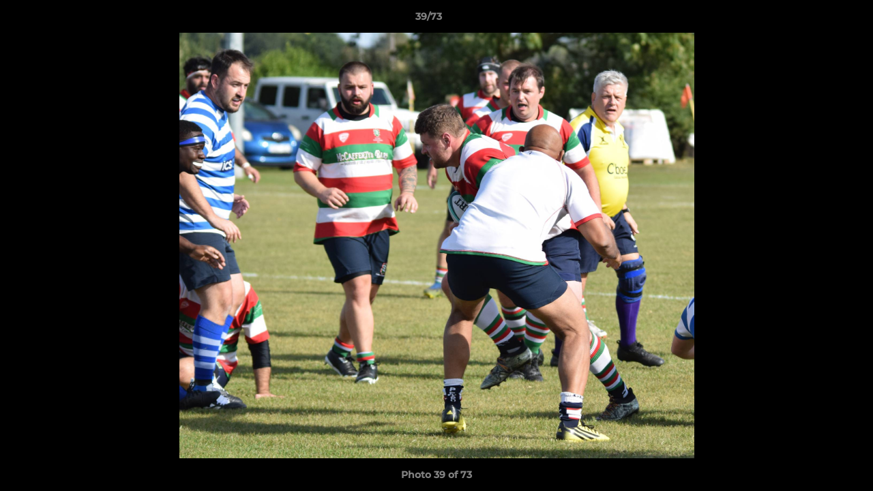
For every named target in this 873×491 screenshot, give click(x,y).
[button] (816, 20)
